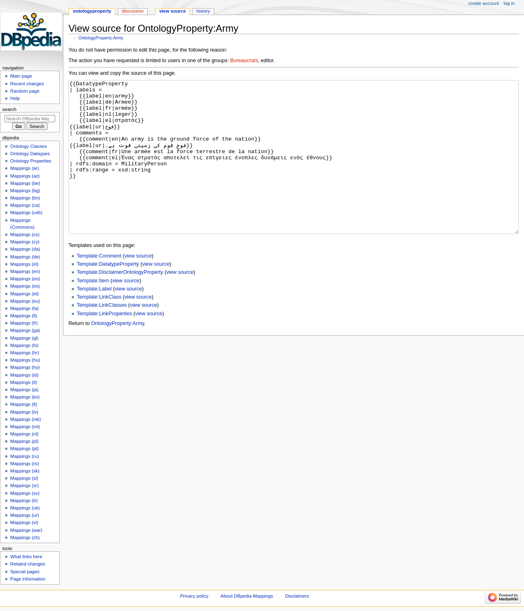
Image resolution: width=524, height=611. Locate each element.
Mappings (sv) (24, 493)
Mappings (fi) (23, 315)
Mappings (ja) (24, 389)
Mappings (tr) (23, 500)
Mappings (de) (25, 256)
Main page (21, 76)
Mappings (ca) (25, 205)
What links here (26, 556)
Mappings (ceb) (26, 212)
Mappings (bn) (25, 197)
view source (138, 286)
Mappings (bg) (25, 190)
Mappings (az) (25, 175)
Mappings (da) (25, 249)
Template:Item (93, 311)
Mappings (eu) (25, 301)
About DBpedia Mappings (246, 596)
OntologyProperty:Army (100, 37)
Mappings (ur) (24, 515)
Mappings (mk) (25, 419)
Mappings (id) (24, 375)
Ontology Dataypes (30, 153)
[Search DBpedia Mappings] (29, 118)
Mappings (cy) (24, 241)
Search (9, 109)
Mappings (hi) (24, 345)
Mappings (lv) (24, 412)
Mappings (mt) (25, 426)
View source (172, 11)
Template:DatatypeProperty (108, 294)
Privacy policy (194, 596)
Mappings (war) (26, 530)
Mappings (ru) (24, 456)
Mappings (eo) (25, 278)
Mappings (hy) (25, 367)
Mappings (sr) (24, 485)
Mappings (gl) (24, 338)
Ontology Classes (28, 146)
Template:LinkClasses (102, 335)
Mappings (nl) (24, 433)
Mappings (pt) (24, 448)
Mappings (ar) (24, 168)
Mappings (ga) (25, 330)
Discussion (132, 11)
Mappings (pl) (24, 441)
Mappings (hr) (24, 352)
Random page (24, 91)
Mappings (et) (24, 293)
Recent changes (27, 83)
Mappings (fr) (23, 323)
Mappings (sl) (24, 478)
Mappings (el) (24, 264)
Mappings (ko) (25, 396)
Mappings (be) (25, 183)
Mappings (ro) (24, 463)
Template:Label (94, 319)
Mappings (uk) (25, 507)
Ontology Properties (30, 160)
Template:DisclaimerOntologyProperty (120, 303)
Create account (483, 3)
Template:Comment (99, 286)
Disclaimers (297, 596)
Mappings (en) (25, 271)
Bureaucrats (244, 60)
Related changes (27, 563)
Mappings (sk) (24, 470)
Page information (27, 578)
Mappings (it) (23, 382)
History (203, 11)
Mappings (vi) (24, 522)
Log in (509, 3)
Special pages (24, 571)
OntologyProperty (92, 11)
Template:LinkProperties (104, 344)
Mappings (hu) (25, 360)
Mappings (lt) (23, 404)
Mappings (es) (25, 286)
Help (15, 98)
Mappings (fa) (24, 308)
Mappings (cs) (24, 234)
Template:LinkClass (99, 327)
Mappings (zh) (25, 537)
